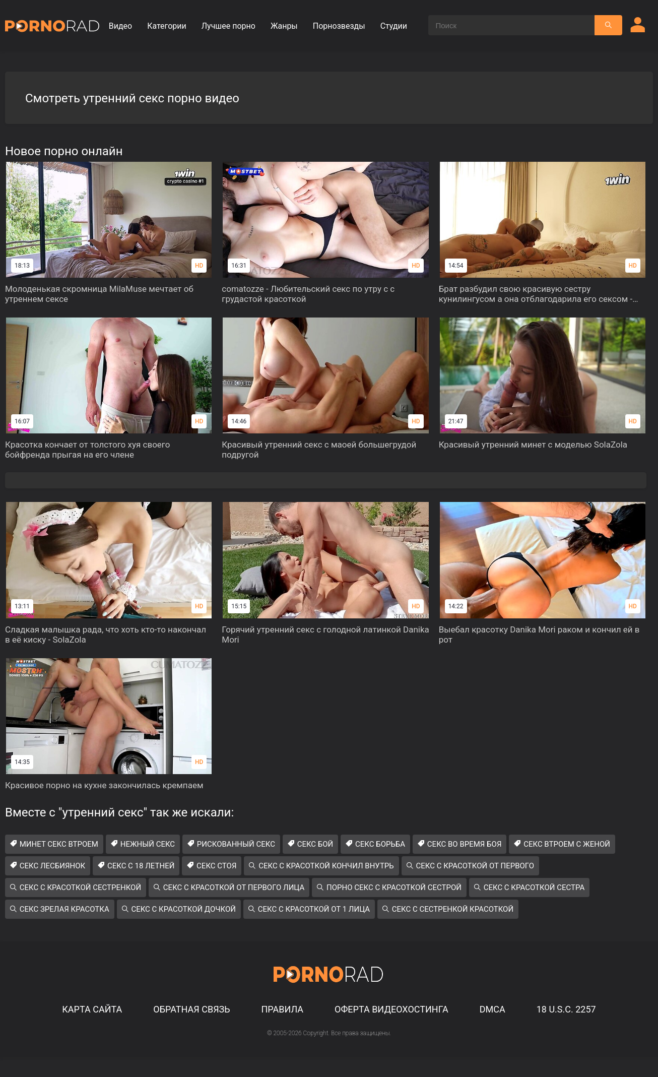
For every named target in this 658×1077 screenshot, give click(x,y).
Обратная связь (191, 1009)
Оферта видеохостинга (391, 1009)
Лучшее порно (228, 26)
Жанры (284, 26)
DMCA (492, 1009)
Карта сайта (92, 1009)
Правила (282, 1009)
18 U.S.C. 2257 (566, 1009)
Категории (166, 26)
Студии (393, 26)
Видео (120, 26)
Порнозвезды (339, 26)
